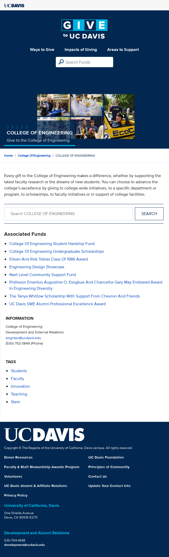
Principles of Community (108, 466)
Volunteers (13, 476)
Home (8, 155)
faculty (17, 378)
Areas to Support (123, 49)
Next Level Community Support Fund (42, 275)
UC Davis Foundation (106, 457)
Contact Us (97, 476)
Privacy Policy (15, 495)
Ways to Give (42, 49)
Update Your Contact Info (109, 485)
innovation (20, 386)
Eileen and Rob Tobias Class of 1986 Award (48, 259)
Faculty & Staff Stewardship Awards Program (41, 466)
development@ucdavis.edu (24, 544)
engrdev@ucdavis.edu (23, 337)
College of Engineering (34, 155)
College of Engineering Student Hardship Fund (52, 244)
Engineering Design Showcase (36, 267)
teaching (19, 394)
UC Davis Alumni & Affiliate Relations (35, 485)
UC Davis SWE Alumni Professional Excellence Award (57, 304)
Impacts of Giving (81, 49)
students (19, 371)
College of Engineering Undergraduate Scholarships (56, 251)
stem (15, 402)
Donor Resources (18, 457)
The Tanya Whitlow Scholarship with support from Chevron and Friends (74, 296)
